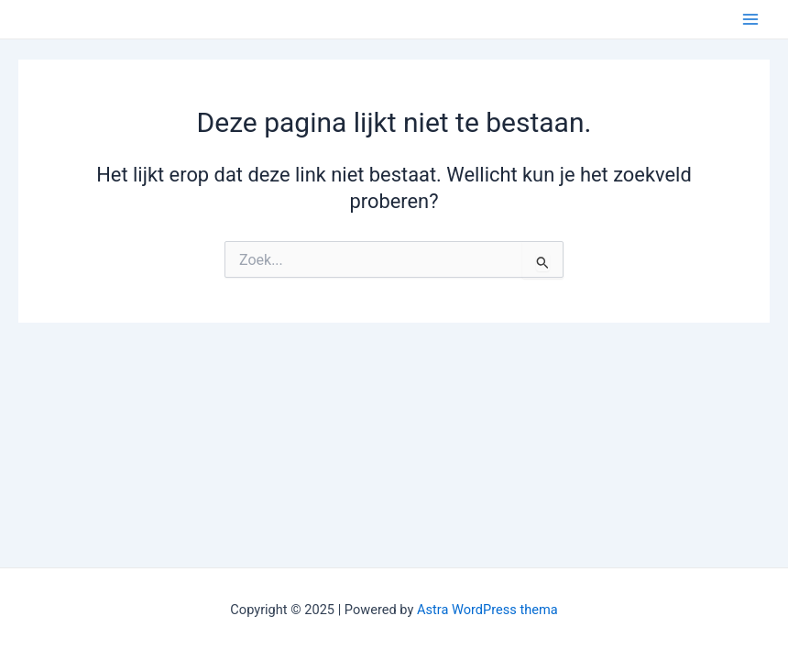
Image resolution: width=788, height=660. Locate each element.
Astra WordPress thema (487, 609)
